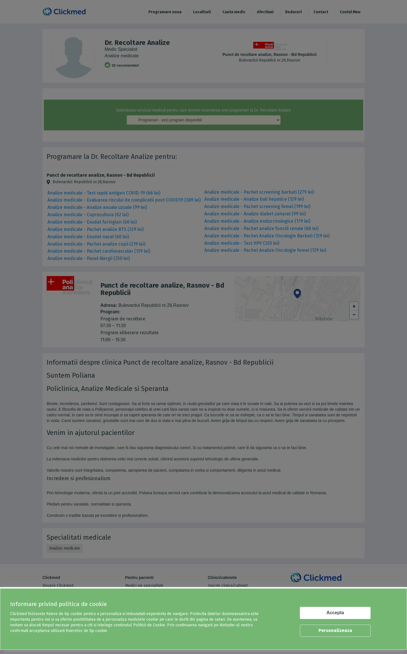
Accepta (335, 612)
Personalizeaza (335, 630)
